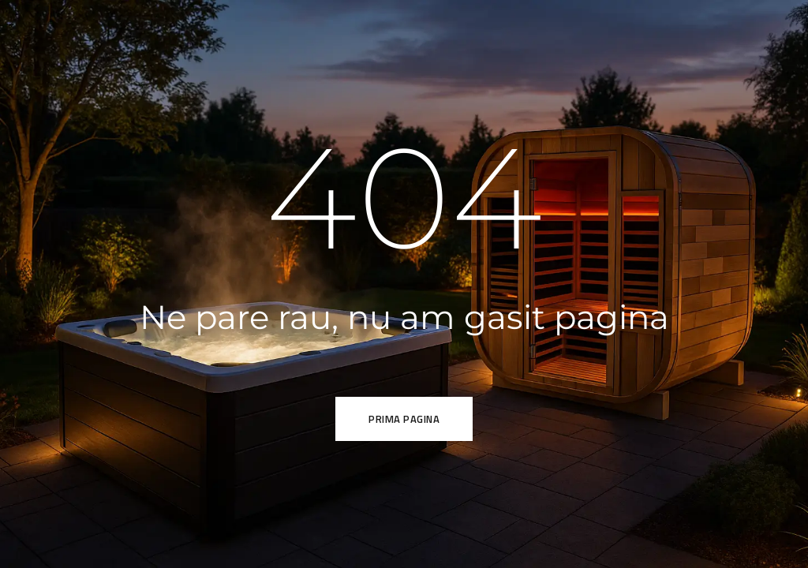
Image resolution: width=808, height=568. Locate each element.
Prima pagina (404, 419)
